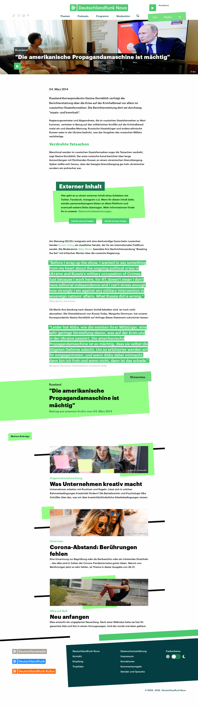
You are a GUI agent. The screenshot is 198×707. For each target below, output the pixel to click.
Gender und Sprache (133, 671)
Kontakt (77, 656)
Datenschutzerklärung (134, 651)
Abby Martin (85, 248)
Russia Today (65, 244)
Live (155, 17)
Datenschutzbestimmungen (94, 211)
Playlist (168, 17)
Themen (65, 16)
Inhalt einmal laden (82, 220)
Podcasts (83, 16)
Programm (102, 16)
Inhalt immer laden (116, 220)
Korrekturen (128, 661)
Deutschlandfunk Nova (86, 651)
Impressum (127, 656)
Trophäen (78, 666)
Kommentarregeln (131, 666)
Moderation (123, 16)
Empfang (78, 661)
